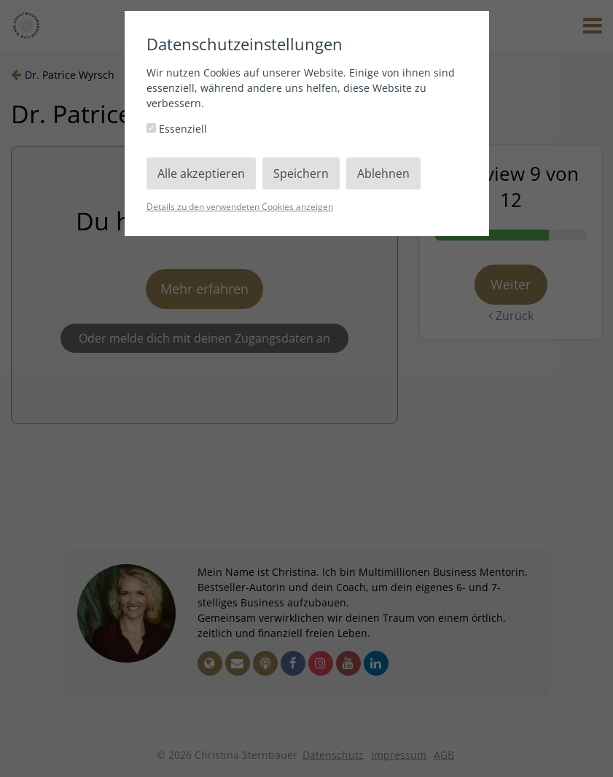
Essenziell (177, 129)
